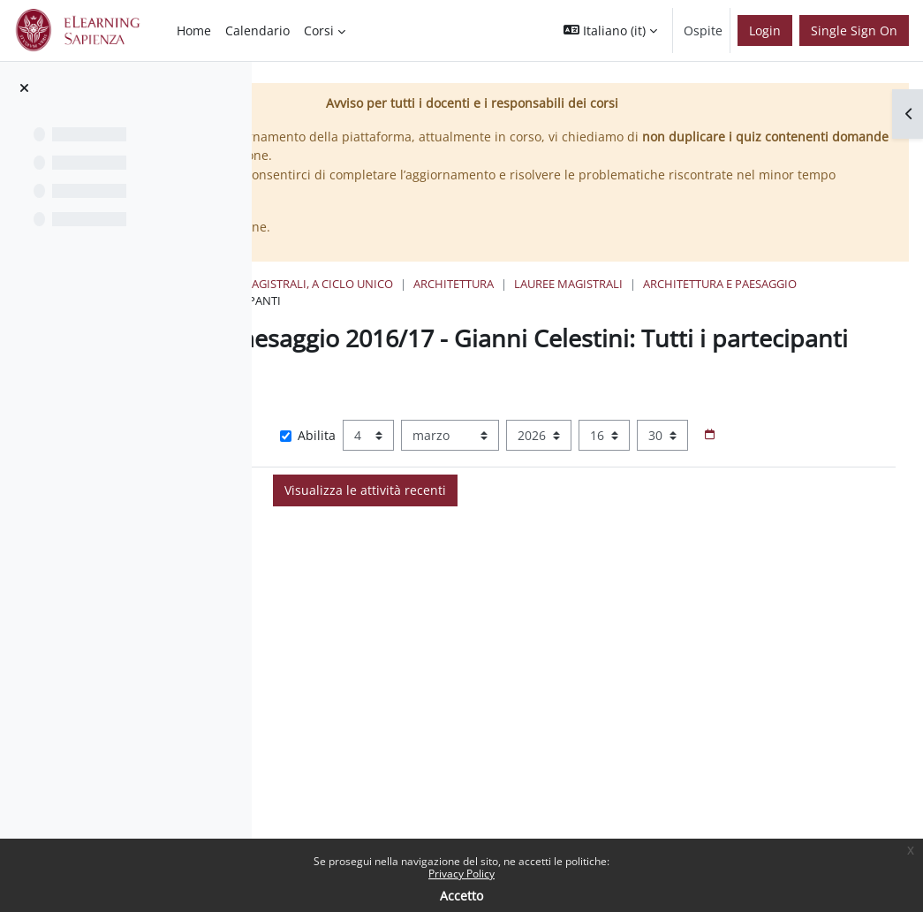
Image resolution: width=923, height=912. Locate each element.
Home (296, 284)
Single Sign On (854, 30)
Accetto (461, 895)
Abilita (496, 463)
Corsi (350, 284)
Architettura (705, 284)
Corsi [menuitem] (319, 30)
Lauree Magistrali (820, 284)
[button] (610, 30)
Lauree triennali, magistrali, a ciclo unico (516, 284)
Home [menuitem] (194, 30)
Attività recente (522, 300)
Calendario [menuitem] (257, 30)
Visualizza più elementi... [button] (391, 437)
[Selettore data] (483, 495)
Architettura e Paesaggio (376, 300)
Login (765, 30)
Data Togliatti (430, 626)
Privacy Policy (461, 873)
